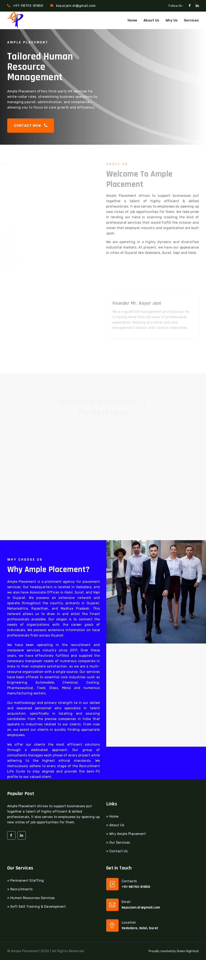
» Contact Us (117, 851)
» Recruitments (20, 889)
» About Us (115, 825)
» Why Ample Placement (126, 834)
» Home (112, 816)
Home (132, 20)
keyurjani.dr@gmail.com (76, 6)
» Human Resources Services (31, 898)
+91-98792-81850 (28, 6)
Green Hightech (188, 951)
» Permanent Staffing (25, 880)
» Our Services (118, 842)
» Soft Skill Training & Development (36, 907)
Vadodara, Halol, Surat (140, 928)
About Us (151, 20)
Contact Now (31, 126)
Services (191, 20)
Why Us (172, 20)
